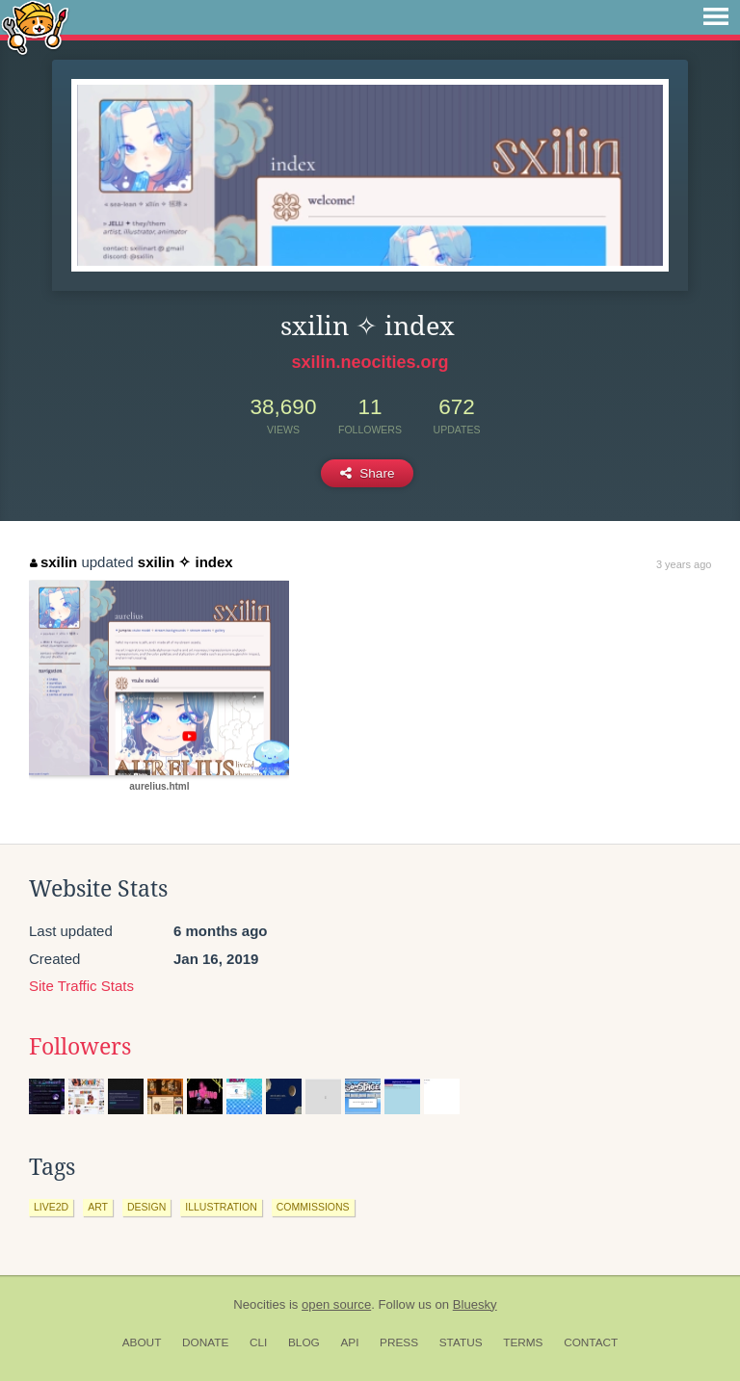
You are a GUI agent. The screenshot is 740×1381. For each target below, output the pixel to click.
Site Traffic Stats (81, 985)
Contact (591, 1342)
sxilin (53, 562)
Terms (522, 1342)
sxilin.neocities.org (369, 362)
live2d (51, 1206)
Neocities (259, 1304)
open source (336, 1304)
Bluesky (475, 1304)
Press (399, 1342)
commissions (313, 1206)
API (349, 1342)
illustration (220, 1206)
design (146, 1206)
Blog (304, 1342)
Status (461, 1342)
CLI (258, 1342)
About (142, 1342)
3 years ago (683, 564)
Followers (80, 1046)
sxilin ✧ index (185, 562)
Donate (205, 1342)
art (98, 1206)
